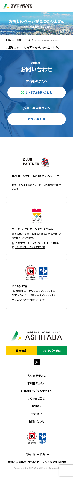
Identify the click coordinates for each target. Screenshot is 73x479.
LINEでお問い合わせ (39, 92)
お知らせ (37, 406)
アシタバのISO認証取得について (28, 300)
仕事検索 (21, 350)
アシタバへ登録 (52, 350)
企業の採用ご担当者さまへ (36, 391)
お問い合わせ (36, 119)
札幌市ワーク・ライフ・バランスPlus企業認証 (36, 242)
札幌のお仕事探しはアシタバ (18, 40)
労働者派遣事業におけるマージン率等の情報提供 (36, 462)
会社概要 (36, 414)
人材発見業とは (36, 376)
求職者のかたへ (36, 383)
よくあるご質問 (36, 398)
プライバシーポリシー (36, 454)
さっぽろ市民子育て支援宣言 (28, 247)
